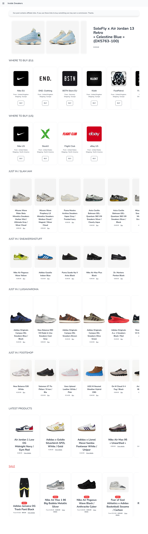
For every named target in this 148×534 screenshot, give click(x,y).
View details (27, 453)
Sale (12, 466)
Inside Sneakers (15, 3)
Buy (20, 103)
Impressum (74, 529)
